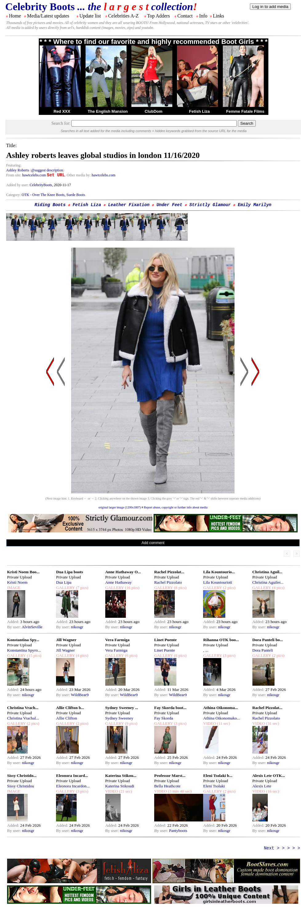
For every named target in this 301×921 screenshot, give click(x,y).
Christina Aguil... (267, 572)
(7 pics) (81, 587)
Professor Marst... (170, 775)
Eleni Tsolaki (214, 786)
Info (203, 15)
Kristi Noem (17, 582)
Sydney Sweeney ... (121, 707)
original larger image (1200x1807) (119, 507)
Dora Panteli (262, 650)
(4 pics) (278, 587)
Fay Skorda (163, 718)
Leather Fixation (128, 204)
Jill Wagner (66, 639)
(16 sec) (272, 791)
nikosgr (77, 627)
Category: (14, 195)
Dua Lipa (63, 582)
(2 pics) (228, 587)
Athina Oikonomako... (221, 718)
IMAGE (14, 587)
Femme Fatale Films (245, 111)
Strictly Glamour (210, 204)
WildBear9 (80, 694)
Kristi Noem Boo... (23, 572)
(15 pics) (33, 655)
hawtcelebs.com (34, 175)
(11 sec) (223, 723)
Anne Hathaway (118, 582)
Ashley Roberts (17, 170)
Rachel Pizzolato (168, 582)
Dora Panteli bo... (267, 639)
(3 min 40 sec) (179, 791)
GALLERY (65, 587)
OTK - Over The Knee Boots (43, 195)
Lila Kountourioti (217, 582)
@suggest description (47, 170)
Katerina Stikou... (120, 775)
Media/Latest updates (48, 15)
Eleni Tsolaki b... (217, 775)
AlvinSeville (32, 627)
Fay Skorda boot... (170, 707)
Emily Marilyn (254, 204)
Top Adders (158, 15)
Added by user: (18, 185)
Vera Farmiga (117, 639)
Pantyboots (178, 830)
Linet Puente (165, 639)
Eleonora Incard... (72, 775)
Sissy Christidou (20, 786)
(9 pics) (131, 723)
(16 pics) (131, 587)
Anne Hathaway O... (123, 572)
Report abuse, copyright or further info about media (176, 507)
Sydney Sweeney (119, 718)
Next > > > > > (282, 848)
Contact (185, 15)
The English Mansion (108, 111)
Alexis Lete (261, 786)
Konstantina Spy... (23, 639)
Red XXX (62, 111)
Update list (90, 15)
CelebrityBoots (41, 185)
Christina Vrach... (22, 707)
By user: (14, 627)
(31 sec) (272, 723)
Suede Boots (75, 195)
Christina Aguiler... (267, 582)
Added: (13, 621)
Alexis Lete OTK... (268, 775)
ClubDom (154, 111)
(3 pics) (228, 655)
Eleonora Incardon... (73, 786)
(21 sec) (125, 791)
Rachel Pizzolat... (169, 572)
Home (15, 15)
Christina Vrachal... (23, 718)
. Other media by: (78, 175)
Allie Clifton (66, 718)
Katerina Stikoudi (119, 786)
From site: (13, 175)
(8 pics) (180, 587)
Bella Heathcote (167, 786)
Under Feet (169, 204)
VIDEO (209, 723)
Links (218, 15)
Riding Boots (50, 204)
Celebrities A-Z (123, 15)
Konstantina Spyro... (24, 650)
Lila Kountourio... (219, 572)
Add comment (153, 543)
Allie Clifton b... (70, 707)
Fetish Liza (199, 111)
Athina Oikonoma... (220, 707)
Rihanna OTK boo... (221, 639)
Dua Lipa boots (69, 572)
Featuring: (13, 165)
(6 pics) (131, 655)
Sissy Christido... (22, 775)
